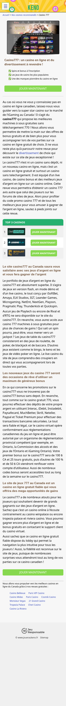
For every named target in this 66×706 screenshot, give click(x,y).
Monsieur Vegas (18, 600)
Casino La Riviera (18, 608)
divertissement (29, 153)
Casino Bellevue (17, 593)
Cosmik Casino (48, 597)
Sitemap (44, 637)
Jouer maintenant (33, 88)
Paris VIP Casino (36, 593)
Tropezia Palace (17, 604)
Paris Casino (32, 597)
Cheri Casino (34, 604)
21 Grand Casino (37, 600)
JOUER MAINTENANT (44, 232)
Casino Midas (16, 597)
